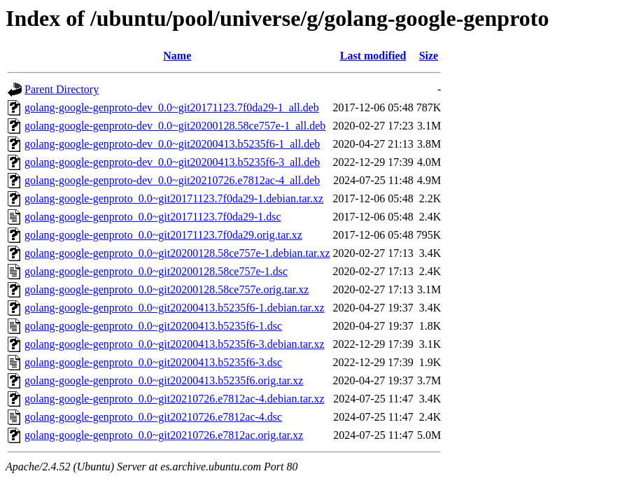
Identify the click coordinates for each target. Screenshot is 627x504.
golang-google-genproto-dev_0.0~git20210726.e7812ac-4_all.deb (172, 180)
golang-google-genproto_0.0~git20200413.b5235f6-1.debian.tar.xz (174, 308)
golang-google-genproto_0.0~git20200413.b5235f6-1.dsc (153, 326)
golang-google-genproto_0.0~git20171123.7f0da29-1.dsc (152, 217)
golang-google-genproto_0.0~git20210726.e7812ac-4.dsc (153, 417)
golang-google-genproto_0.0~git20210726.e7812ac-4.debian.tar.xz (174, 399)
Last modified (373, 56)
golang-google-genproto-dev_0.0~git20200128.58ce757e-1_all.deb (174, 126)
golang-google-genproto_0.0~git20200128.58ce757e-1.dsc (156, 271)
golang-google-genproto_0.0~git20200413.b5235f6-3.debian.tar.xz (174, 344)
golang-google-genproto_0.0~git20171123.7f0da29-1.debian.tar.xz (173, 198)
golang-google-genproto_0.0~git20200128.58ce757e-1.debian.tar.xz (177, 253)
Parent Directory (61, 89)
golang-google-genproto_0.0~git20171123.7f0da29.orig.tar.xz (163, 235)
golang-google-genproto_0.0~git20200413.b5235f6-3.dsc (153, 362)
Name (177, 56)
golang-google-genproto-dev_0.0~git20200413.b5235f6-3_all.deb (172, 162)
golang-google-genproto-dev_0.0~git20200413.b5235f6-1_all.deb (172, 144)
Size (429, 56)
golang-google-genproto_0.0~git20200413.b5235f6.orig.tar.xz (163, 380)
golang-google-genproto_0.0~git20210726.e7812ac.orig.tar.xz (163, 435)
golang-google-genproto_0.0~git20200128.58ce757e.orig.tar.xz (166, 289)
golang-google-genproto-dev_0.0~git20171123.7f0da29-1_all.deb (171, 107)
